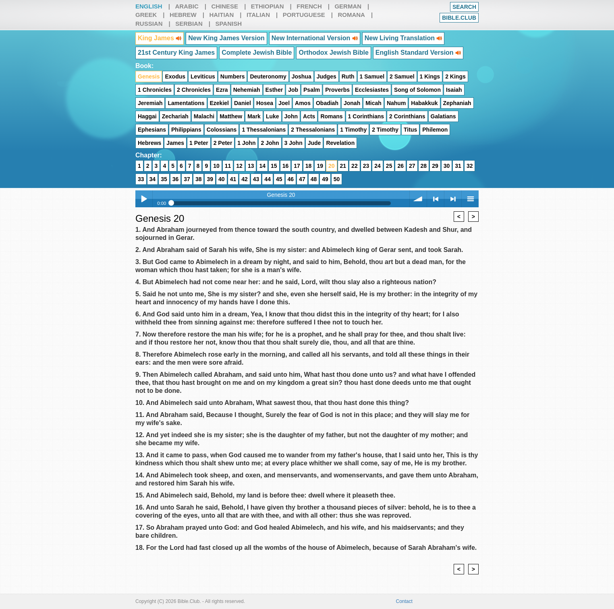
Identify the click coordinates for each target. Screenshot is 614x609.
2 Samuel (402, 76)
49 (325, 179)
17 (297, 166)
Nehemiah (246, 90)
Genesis (149, 76)
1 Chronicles (155, 90)
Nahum (396, 103)
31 (458, 166)
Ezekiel (219, 103)
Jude (314, 143)
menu (470, 198)
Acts (309, 116)
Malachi (204, 116)
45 (279, 179)
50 (337, 179)
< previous (435, 198)
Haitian (221, 14)
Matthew (231, 116)
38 (198, 179)
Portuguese (304, 14)
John (291, 116)
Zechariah (175, 116)
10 (216, 166)
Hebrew (183, 14)
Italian (258, 14)
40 (221, 179)
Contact (404, 601)
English (148, 6)
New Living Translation (403, 38)
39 (210, 179)
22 (354, 166)
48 (314, 179)
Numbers (232, 76)
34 (152, 179)
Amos (303, 103)
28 (424, 166)
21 (343, 166)
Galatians (443, 116)
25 (389, 166)
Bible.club (459, 17)
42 (244, 179)
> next (452, 198)
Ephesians (152, 129)
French (309, 6)
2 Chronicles (194, 90)
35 (164, 179)
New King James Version (226, 38)
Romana (351, 14)
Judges (326, 76)
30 (447, 166)
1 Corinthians (366, 116)
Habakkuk (424, 103)
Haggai (147, 116)
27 (412, 166)
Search (464, 7)
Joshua (301, 76)
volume (418, 198)
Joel (284, 103)
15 (274, 166)
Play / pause (143, 198)
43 (256, 179)
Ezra (222, 90)
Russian (149, 23)
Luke (272, 116)
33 (141, 179)
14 (262, 166)
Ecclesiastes (372, 90)
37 (187, 179)
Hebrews (149, 143)
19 (320, 166)
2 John (270, 143)
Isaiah (454, 90)
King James (159, 38)
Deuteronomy (268, 76)
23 (366, 166)
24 (377, 166)
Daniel (242, 103)
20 (331, 166)
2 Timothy (385, 129)
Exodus (175, 76)
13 (251, 166)
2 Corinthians (407, 116)
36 (175, 179)
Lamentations (186, 103)
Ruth (348, 76)
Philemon (435, 129)
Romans (331, 116)
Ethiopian (267, 6)
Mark (254, 116)
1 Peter (198, 143)
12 (239, 166)
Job (293, 90)
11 (228, 166)
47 (302, 179)
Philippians (186, 129)
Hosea (264, 103)
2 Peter (223, 143)
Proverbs (337, 90)
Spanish (228, 23)
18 (308, 166)
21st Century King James (176, 52)
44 (267, 179)
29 (435, 166)
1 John (246, 143)
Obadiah (327, 103)
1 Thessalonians (264, 129)
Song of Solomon (417, 90)
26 (400, 166)
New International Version (315, 38)
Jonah (352, 103)
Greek (146, 14)
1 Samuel (372, 76)
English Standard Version (418, 52)
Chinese (224, 6)
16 (285, 166)
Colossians (222, 129)
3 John (293, 143)
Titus (410, 129)
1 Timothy (353, 129)
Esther (274, 90)
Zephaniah (457, 103)
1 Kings (430, 76)
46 (291, 179)
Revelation (340, 143)
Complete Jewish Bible (257, 52)
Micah (373, 103)
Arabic (186, 6)
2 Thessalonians (313, 129)
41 (233, 179)
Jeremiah (150, 103)
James (175, 143)
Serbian (189, 23)
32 (470, 166)
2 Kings (455, 76)
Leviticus (203, 76)
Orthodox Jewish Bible (333, 52)
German (347, 6)
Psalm (311, 90)
